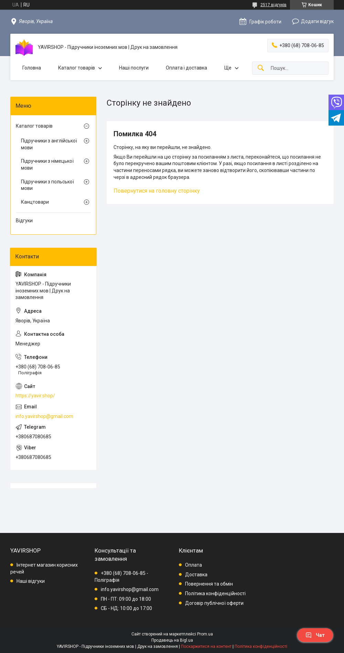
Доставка (196, 574)
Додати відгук (317, 21)
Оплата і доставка (186, 68)
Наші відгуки (31, 581)
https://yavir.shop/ (35, 395)
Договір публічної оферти (214, 603)
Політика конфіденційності (215, 593)
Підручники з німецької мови (47, 164)
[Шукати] (261, 68)
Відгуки (24, 220)
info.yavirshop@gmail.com (44, 416)
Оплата (193, 565)
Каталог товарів (76, 68)
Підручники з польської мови (47, 185)
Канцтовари (35, 202)
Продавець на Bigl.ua (172, 640)
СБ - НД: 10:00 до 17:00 (126, 608)
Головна (31, 68)
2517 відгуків (273, 4)
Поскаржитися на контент (206, 646)
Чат (315, 635)
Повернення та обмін (209, 584)
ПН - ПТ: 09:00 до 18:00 (126, 599)
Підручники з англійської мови (49, 144)
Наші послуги (134, 68)
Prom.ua (205, 634)
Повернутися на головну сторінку (157, 191)
